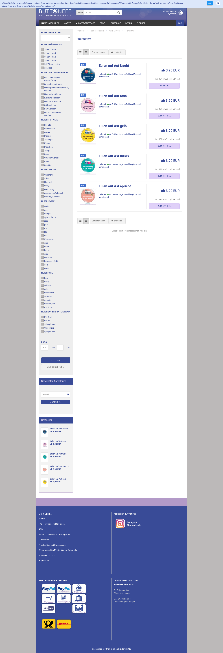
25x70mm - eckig (50, 64)
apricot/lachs (48, 217)
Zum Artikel (164, 86)
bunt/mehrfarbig (50, 261)
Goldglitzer (47, 328)
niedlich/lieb (48, 303)
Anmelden (55, 402)
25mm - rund (48, 49)
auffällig (46, 296)
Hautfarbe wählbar (51, 101)
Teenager (47, 139)
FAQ (180, 23)
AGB (41, 529)
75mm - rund (48, 60)
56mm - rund (48, 57)
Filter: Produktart (51, 32)
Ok (209, 3)
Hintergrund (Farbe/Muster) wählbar (55, 89)
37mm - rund (48, 53)
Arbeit (45, 178)
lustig (45, 281)
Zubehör (140, 23)
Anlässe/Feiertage (85, 23)
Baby (45, 154)
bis (53, 347)
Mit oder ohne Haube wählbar (52, 114)
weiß (45, 206)
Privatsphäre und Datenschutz (52, 545)
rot (44, 228)
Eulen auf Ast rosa (113, 96)
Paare (45, 161)
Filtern (55, 360)
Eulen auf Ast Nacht (114, 66)
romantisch (47, 292)
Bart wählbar (48, 108)
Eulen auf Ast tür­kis (114, 156)
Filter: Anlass (48, 169)
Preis (44, 342)
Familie (46, 165)
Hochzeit (46, 182)
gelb (44, 210)
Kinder (45, 143)
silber (45, 268)
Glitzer (45, 320)
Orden (103, 23)
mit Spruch (47, 307)
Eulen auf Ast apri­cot (115, 186)
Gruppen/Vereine (50, 157)
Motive (67, 23)
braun (45, 246)
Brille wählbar (48, 105)
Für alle (46, 125)
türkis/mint (47, 239)
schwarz (46, 257)
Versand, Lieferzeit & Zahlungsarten (54, 534)
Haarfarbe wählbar (51, 94)
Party (45, 185)
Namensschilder (50, 23)
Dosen (128, 23)
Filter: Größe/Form (51, 44)
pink (44, 224)
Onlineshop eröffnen (101, 649)
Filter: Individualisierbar (54, 72)
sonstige (46, 68)
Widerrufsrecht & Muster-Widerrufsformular (58, 550)
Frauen (45, 132)
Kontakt (42, 518)
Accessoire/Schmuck (52, 193)
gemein (46, 300)
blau (44, 235)
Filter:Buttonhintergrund (55, 312)
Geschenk (47, 175)
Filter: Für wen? (49, 120)
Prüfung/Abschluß (51, 196)
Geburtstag (47, 189)
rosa (44, 221)
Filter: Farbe (48, 201)
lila (44, 232)
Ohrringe (116, 23)
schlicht (46, 285)
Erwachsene (48, 128)
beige (45, 250)
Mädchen (47, 147)
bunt (44, 278)
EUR (69, 347)
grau (44, 254)
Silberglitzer (48, 324)
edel (44, 289)
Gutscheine (44, 540)
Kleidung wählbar (50, 97)
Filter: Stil (47, 273)
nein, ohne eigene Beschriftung (50, 79)
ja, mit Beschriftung (51, 84)
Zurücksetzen (55, 367)
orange (45, 213)
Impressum (44, 560)
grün (44, 243)
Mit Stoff (46, 317)
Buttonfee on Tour (47, 555)
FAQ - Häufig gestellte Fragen (52, 524)
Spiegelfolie (48, 331)
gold (44, 264)
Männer (46, 136)
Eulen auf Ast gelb (113, 126)
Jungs (45, 150)
